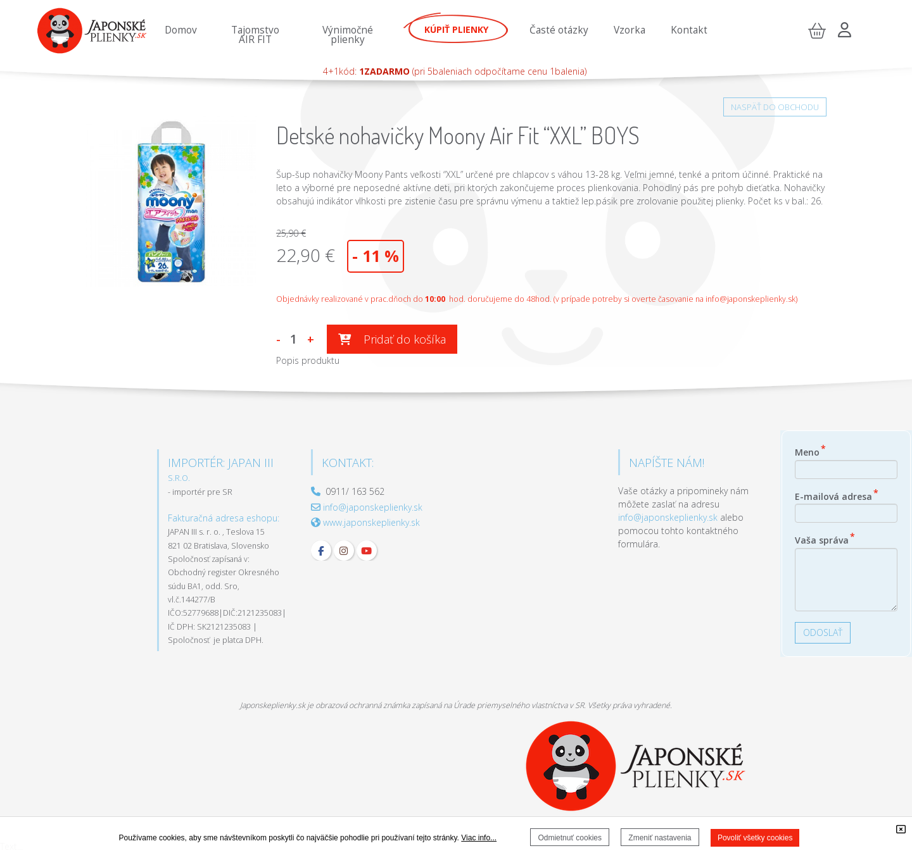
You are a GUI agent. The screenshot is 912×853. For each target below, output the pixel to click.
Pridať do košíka (392, 339)
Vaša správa (825, 538)
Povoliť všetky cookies (755, 837)
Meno (810, 451)
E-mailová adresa (836, 495)
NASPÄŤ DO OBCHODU (775, 107)
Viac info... (479, 837)
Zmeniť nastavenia (659, 837)
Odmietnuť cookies (570, 837)
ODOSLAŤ (822, 632)
